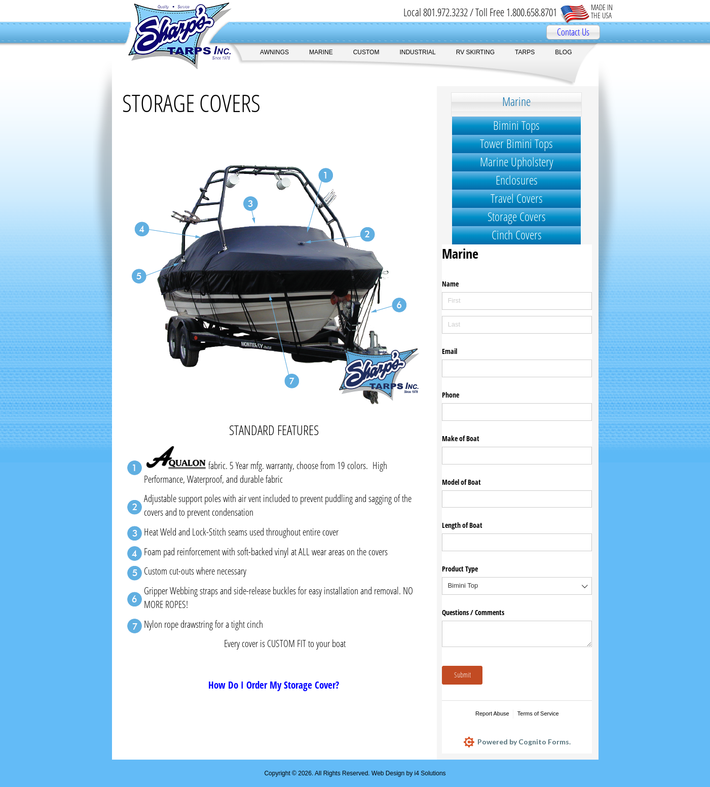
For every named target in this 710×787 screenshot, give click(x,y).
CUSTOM (366, 52)
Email (449, 351)
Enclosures (517, 179)
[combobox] (517, 586)
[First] (517, 301)
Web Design (387, 773)
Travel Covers (517, 198)
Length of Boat (462, 525)
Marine (516, 101)
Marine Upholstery (516, 161)
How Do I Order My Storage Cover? (273, 685)
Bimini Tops (516, 125)
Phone (450, 395)
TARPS (525, 52)
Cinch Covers (517, 234)
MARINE (321, 52)
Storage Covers (517, 216)
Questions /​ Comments (473, 612)
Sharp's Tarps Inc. (172, 35)
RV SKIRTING (475, 52)
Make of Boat (460, 438)
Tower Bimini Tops (516, 143)
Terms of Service (538, 713)
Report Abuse (492, 713)
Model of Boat (461, 482)
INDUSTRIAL (417, 52)
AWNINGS (274, 52)
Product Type (460, 569)
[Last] (517, 325)
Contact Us (573, 32)
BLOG (563, 52)
